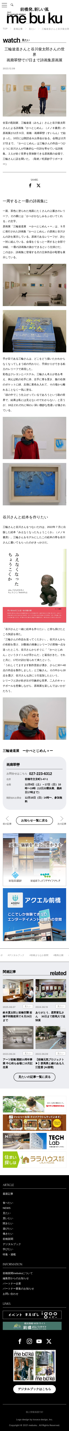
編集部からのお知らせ (16, 1278)
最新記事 (8, 1193)
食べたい (8, 1202)
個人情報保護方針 (34, 1412)
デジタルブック (12, 1244)
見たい (32, 29)
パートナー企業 (12, 1283)
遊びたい (8, 1228)
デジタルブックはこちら (34, 1389)
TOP (5, 28)
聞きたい (8, 1223)
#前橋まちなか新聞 (47, 955)
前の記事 (7, 823)
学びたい (8, 1249)
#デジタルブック (24, 955)
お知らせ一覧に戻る (34, 820)
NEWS (6, 1208)
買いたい (8, 1218)
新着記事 (18, 29)
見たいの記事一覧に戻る (34, 1077)
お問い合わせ (10, 1293)
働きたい (8, 1233)
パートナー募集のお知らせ (18, 1288)
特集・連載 (9, 1254)
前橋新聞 (8, 1238)
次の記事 (61, 823)
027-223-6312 (40, 774)
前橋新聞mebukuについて (18, 1273)
